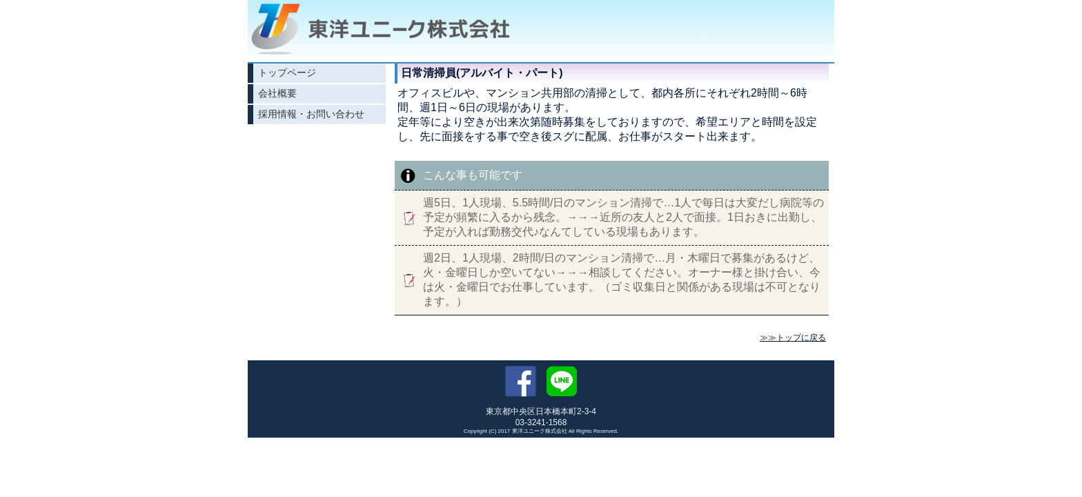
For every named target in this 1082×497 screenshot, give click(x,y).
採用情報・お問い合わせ (311, 113)
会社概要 (277, 93)
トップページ (287, 72)
